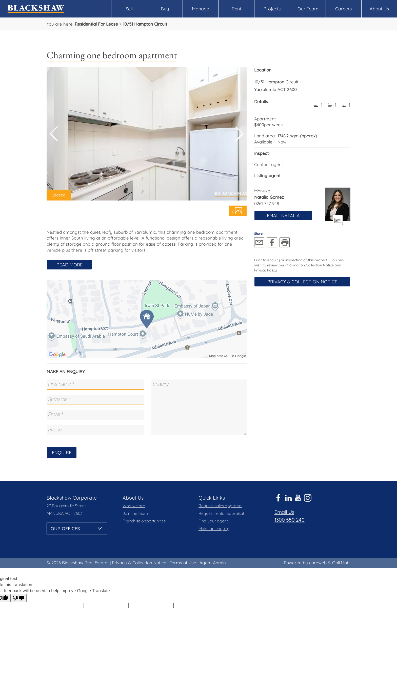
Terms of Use (183, 562)
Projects (272, 9)
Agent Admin (213, 562)
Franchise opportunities (144, 520)
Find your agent (213, 520)
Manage (200, 9)
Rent (236, 9)
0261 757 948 (266, 203)
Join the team (135, 513)
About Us (379, 9)
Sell (129, 9)
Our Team (307, 9)
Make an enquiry (213, 528)
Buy (165, 9)
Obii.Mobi (341, 562)
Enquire (61, 453)
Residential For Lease (96, 24)
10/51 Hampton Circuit (145, 24)
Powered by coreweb (305, 562)
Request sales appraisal (220, 505)
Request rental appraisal (221, 513)
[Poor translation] (18, 598)
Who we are (134, 505)
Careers (343, 9)
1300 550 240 (289, 520)
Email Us (284, 512)
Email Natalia (283, 215)
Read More (69, 265)
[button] (239, 133)
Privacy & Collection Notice (302, 282)
